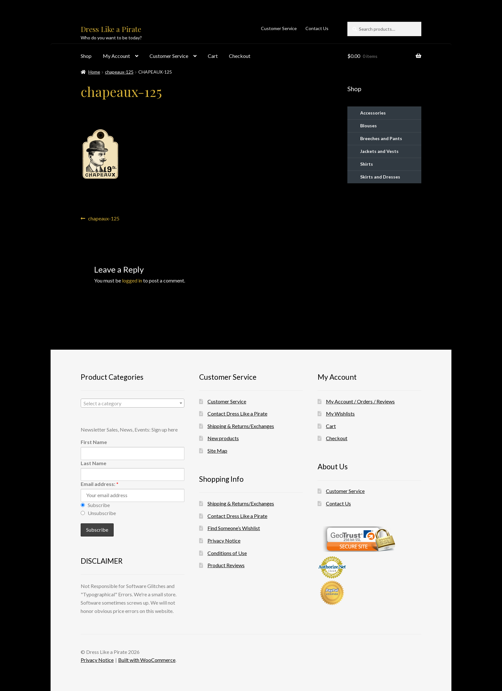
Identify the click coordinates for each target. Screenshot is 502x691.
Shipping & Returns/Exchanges (240, 426)
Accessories (373, 112)
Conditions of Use (227, 553)
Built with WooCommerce (146, 660)
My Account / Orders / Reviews (360, 401)
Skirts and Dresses (380, 176)
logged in (132, 280)
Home (94, 72)
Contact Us (316, 28)
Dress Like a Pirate (111, 29)
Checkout (239, 56)
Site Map (217, 451)
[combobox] (132, 403)
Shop (86, 56)
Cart (213, 56)
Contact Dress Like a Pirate (237, 413)
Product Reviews (226, 565)
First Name (94, 442)
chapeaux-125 (119, 72)
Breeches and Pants (381, 138)
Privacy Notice (223, 540)
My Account (116, 56)
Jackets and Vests (379, 151)
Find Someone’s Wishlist (233, 528)
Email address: (99, 484)
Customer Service (279, 28)
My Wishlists (340, 413)
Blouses (368, 125)
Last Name (93, 463)
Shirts (366, 164)
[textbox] (132, 403)
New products (223, 438)
